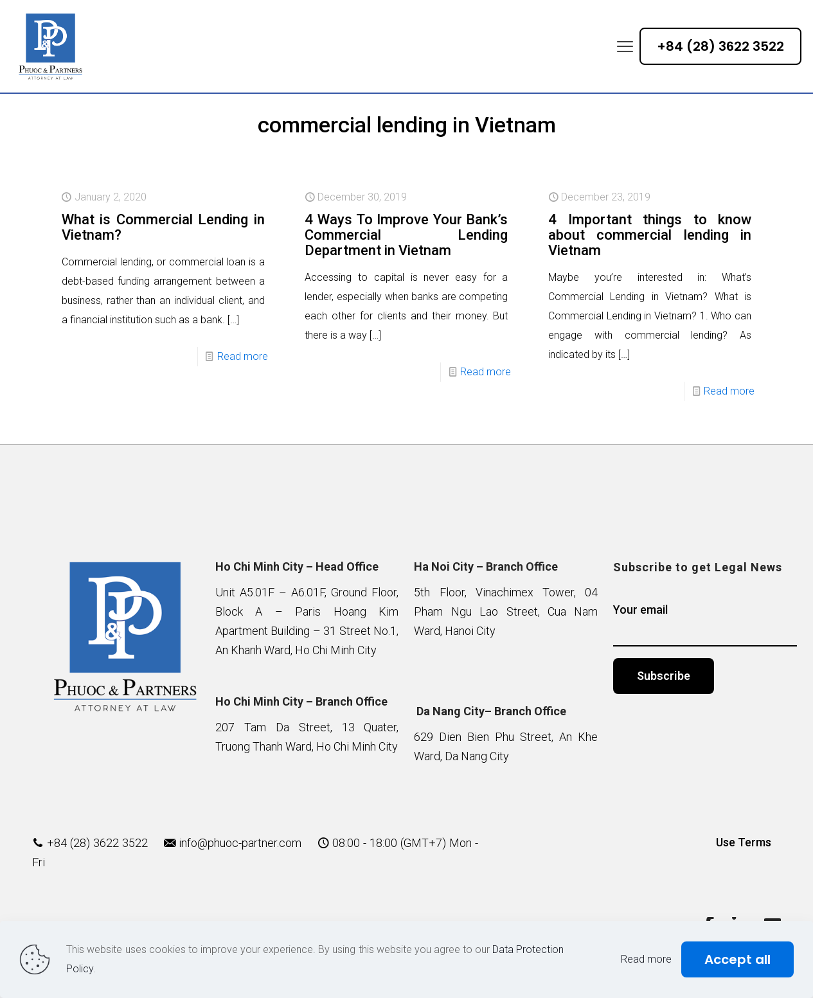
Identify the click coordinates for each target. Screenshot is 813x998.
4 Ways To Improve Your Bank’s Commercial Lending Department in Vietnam (406, 234)
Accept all (737, 959)
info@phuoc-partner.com (240, 843)
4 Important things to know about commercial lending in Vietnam (649, 234)
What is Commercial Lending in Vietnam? (163, 227)
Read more (242, 356)
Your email (705, 624)
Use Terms (743, 842)
